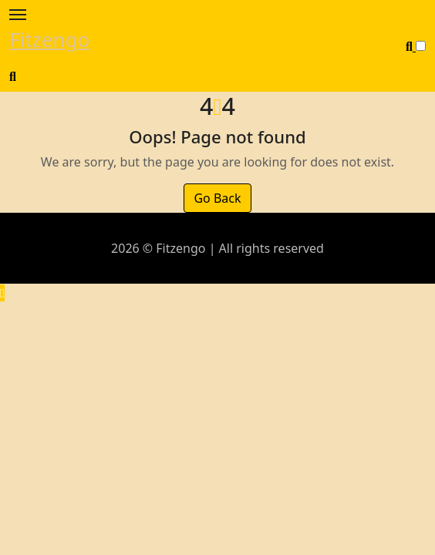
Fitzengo (49, 39)
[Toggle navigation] (17, 14)
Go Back (217, 198)
